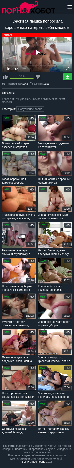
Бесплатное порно (33, 461)
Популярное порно (30, 109)
